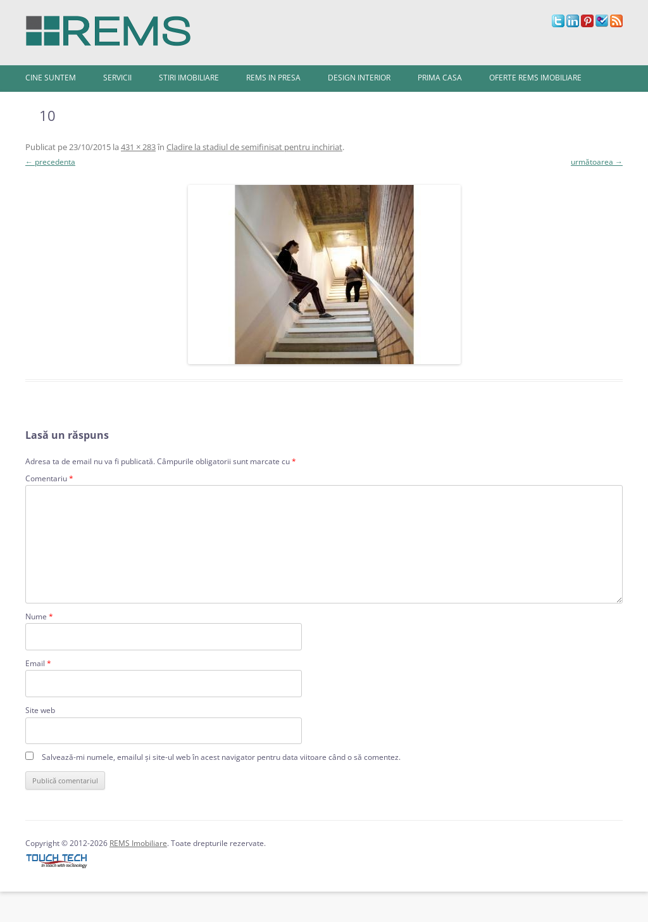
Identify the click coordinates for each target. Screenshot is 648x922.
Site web (40, 710)
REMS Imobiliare (138, 843)
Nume (39, 616)
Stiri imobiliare (189, 77)
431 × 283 (138, 147)
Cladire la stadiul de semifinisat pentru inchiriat (254, 147)
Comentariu (49, 478)
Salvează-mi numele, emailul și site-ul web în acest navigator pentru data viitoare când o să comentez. (221, 757)
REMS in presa (273, 77)
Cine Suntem (50, 77)
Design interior (359, 77)
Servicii (117, 77)
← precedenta (50, 161)
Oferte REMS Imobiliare (535, 77)
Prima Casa (440, 77)
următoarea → (597, 161)
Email (38, 663)
